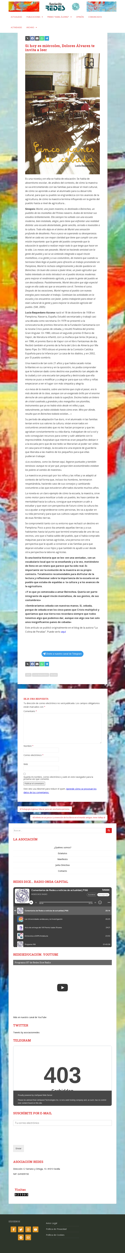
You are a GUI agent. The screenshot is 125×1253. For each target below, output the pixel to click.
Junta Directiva (62, 865)
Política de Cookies (55, 1234)
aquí (63, 631)
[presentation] (36, 1140)
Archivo (30, 27)
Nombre (28, 746)
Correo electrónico (33, 755)
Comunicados (95, 17)
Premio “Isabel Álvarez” (58, 17)
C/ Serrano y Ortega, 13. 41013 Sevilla (41, 1168)
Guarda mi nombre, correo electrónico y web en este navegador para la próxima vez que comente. (58, 778)
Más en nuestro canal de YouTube (29, 1017)
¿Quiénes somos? (62, 847)
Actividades (16, 27)
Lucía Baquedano (40, 675)
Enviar (18, 1148)
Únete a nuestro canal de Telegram (62, 653)
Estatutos (62, 853)
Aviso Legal (51, 1223)
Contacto (62, 870)
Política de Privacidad (56, 1229)
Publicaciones (33, 17)
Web (26, 764)
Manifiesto (62, 859)
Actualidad (16, 17)
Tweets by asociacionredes (26, 1032)
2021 (28, 675)
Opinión (80, 17)
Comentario (30, 711)
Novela (54, 675)
